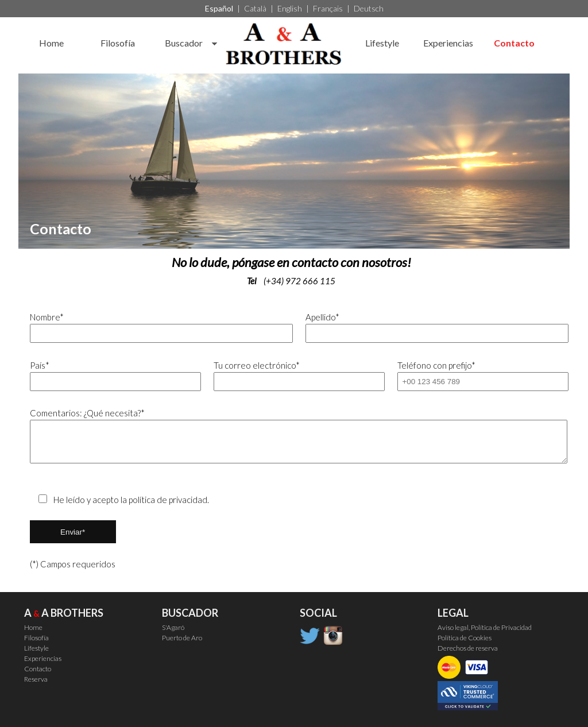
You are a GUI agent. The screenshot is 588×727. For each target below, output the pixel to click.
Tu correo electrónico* (294, 375)
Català (255, 8)
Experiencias (448, 42)
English (289, 8)
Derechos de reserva (468, 648)
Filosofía (117, 42)
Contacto (514, 42)
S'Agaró (173, 627)
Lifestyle (382, 42)
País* (110, 375)
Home (51, 42)
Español (219, 8)
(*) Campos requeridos (72, 564)
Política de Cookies (465, 637)
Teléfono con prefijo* (478, 375)
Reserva (36, 679)
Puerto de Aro (182, 637)
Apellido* (432, 327)
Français (328, 8)
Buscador (184, 42)
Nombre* (156, 327)
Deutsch (369, 8)
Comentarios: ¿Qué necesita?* (294, 435)
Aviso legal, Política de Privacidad (485, 627)
